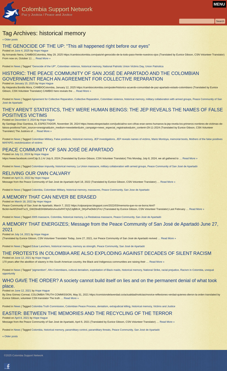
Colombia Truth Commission (48, 306)
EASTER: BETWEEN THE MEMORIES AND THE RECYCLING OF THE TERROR (87, 313)
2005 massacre (40, 217)
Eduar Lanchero (41, 246)
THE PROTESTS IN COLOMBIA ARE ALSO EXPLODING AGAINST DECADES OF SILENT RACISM (106, 253)
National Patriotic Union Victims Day (123, 66)
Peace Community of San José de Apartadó (172, 166)
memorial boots (179, 139)
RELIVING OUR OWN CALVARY (36, 173)
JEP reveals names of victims (133, 139)
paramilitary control (76, 329)
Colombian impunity (43, 166)
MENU (219, 4)
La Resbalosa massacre (98, 217)
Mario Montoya (160, 139)
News (17, 66)
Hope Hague (41, 50)
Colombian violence (68, 66)
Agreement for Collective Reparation (52, 99)
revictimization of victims (28, 142)
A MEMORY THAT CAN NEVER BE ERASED (49, 197)
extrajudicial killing (120, 306)
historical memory (91, 66)
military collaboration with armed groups (168, 99)
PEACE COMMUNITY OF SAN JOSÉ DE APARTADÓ (58, 149)
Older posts (10, 39)
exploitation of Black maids (105, 269)
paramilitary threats (99, 329)
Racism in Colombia (191, 269)
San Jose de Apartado (136, 189)
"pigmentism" (39, 269)
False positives (62, 139)
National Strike (151, 269)
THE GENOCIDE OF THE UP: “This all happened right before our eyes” (76, 46)
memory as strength (84, 246)
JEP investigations (104, 139)
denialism (102, 306)
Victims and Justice (164, 306)
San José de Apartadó (148, 217)
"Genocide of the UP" (44, 66)
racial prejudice (170, 269)
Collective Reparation (86, 99)
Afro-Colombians (57, 269)
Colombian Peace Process (80, 306)
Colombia (37, 189)
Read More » (43, 58)
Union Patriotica (154, 66)
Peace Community (112, 189)
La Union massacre (88, 166)
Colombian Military (42, 139)
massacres (94, 189)
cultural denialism (78, 269)
